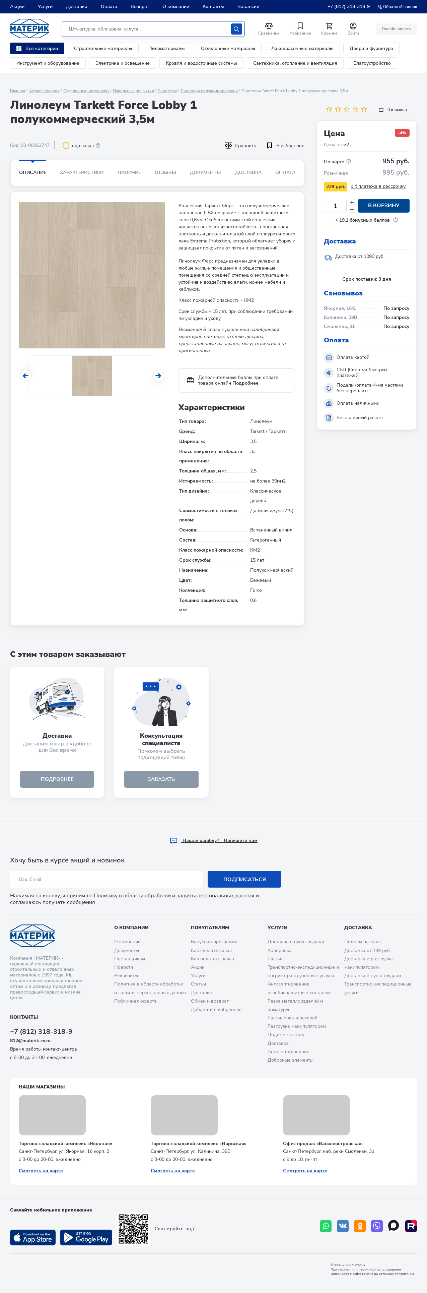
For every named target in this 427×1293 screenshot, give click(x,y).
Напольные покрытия (133, 91)
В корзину (384, 206)
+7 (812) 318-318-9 (349, 6)
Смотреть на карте (41, 1171)
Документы (205, 172)
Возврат (140, 6)
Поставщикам (129, 959)
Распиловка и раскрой (292, 1018)
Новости (123, 967)
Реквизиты (126, 975)
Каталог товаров (44, 91)
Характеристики (81, 172)
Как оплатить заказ (212, 959)
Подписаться (244, 879)
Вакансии (248, 6)
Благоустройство (372, 63)
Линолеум (167, 91)
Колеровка (280, 950)
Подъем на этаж (286, 1034)
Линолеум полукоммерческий (209, 91)
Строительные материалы (103, 48)
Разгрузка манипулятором (297, 1026)
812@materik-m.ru (30, 1040)
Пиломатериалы (166, 48)
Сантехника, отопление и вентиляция (295, 63)
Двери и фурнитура (371, 48)
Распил (276, 959)
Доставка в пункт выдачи (296, 942)
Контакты (213, 6)
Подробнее (245, 383)
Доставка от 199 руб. (367, 950)
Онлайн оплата (396, 29)
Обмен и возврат (210, 1001)
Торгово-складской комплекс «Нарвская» (198, 1143)
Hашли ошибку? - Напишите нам (213, 840)
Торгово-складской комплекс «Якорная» (65, 1143)
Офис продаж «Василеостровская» (323, 1143)
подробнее (57, 779)
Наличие (129, 172)
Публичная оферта (135, 1001)
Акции (17, 6)
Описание (32, 172)
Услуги (45, 6)
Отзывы (165, 172)
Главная (17, 91)
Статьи (198, 984)
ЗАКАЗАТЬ (161, 779)
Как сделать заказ (211, 950)
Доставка (76, 6)
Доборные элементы (290, 1060)
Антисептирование (288, 1052)
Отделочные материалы (228, 48)
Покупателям (210, 927)
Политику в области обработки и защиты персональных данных (174, 895)
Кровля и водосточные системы (201, 63)
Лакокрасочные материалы (302, 48)
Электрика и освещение (122, 63)
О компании (175, 6)
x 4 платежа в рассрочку (378, 186)
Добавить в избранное (216, 1009)
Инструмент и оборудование (47, 63)
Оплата (109, 6)
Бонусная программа (214, 942)
